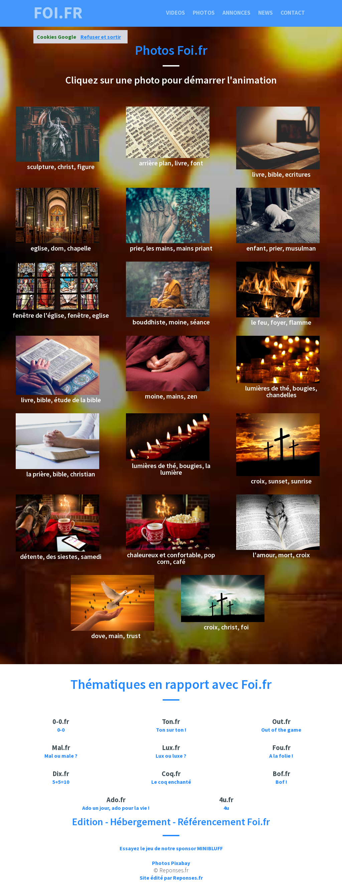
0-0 (60, 729)
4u (226, 807)
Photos (204, 12)
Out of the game (281, 729)
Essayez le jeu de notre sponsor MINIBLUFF (171, 848)
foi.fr (57, 12)
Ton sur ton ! (171, 729)
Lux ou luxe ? (171, 755)
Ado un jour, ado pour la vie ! (116, 807)
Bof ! (281, 781)
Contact (293, 12)
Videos (175, 12)
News (265, 12)
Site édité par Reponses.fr (171, 877)
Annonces (236, 12)
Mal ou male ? (60, 755)
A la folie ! (281, 755)
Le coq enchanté (171, 781)
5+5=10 (60, 781)
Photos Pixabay (171, 863)
